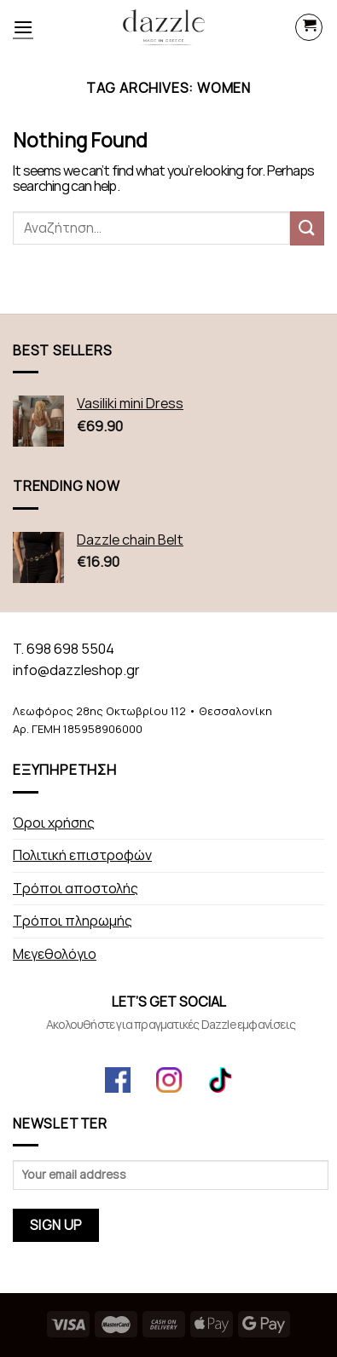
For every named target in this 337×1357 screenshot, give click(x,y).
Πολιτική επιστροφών (82, 855)
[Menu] (23, 27)
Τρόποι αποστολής (75, 889)
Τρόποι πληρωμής (72, 921)
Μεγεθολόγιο (54, 954)
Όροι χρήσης (54, 823)
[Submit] (307, 228)
